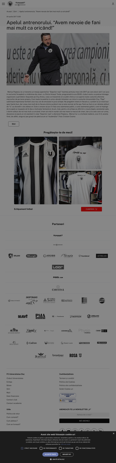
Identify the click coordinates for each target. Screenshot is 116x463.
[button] (58, 459)
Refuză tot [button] (67, 454)
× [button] (113, 433)
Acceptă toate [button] (50, 454)
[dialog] (58, 447)
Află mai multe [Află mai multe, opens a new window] (65, 444)
